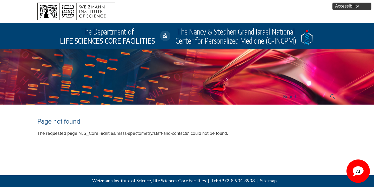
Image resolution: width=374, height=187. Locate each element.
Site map (268, 180)
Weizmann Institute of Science (121, 180)
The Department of (107, 36)
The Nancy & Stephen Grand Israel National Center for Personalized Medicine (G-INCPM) (236, 36)
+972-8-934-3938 (237, 180)
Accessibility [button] (347, 6)
